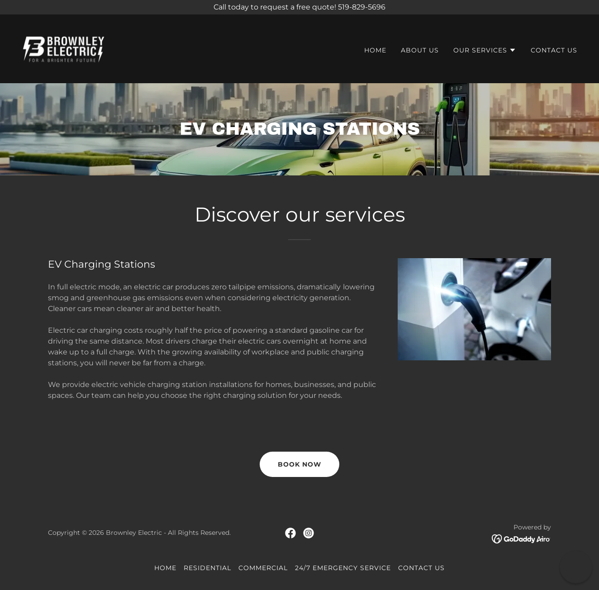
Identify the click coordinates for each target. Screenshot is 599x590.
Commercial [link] (263, 568)
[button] (484, 50)
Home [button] (165, 568)
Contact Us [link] (554, 50)
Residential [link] (207, 568)
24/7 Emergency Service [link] (343, 568)
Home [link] (375, 50)
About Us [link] (420, 50)
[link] (63, 48)
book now (299, 464)
